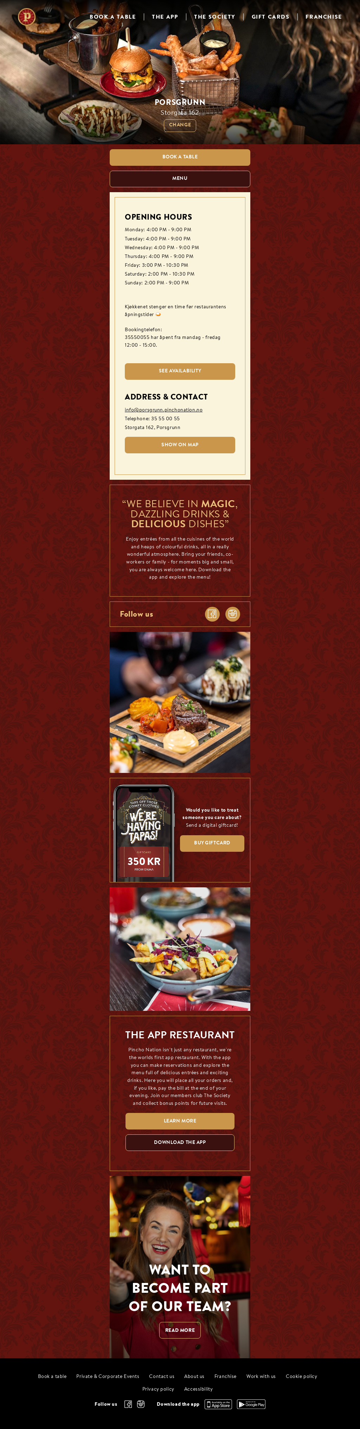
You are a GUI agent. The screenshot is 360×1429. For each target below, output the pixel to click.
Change (180, 125)
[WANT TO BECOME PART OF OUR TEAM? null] (180, 1267)
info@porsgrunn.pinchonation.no (163, 410)
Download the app (178, 1404)
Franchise (225, 1376)
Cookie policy (301, 1376)
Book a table (52, 1376)
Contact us (161, 1376)
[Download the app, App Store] (218, 1407)
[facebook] (212, 614)
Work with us (261, 1376)
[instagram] (232, 614)
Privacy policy (158, 1389)
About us (194, 1376)
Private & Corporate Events (107, 1376)
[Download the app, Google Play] (251, 1407)
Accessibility (198, 1389)
